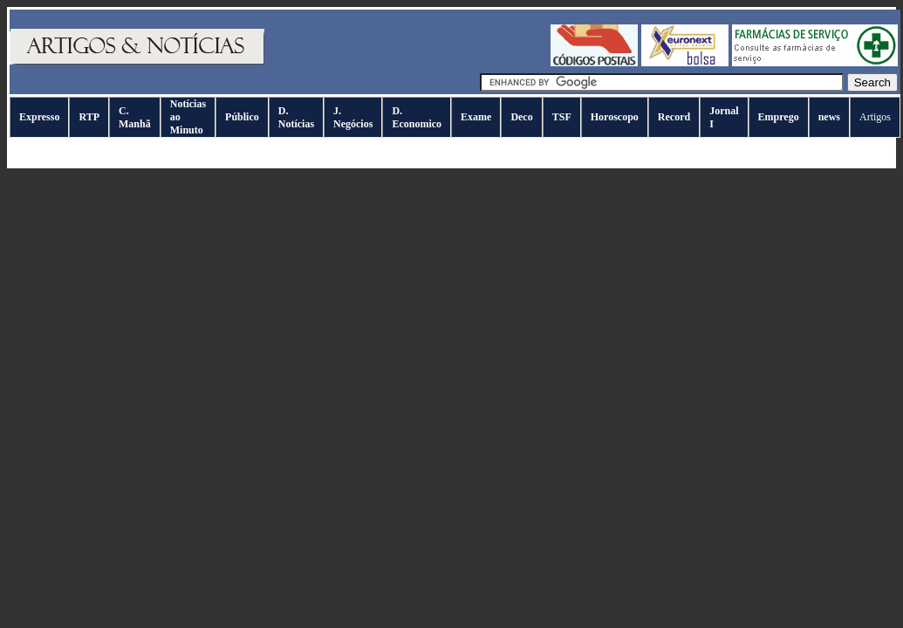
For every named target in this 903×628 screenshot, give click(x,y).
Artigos (875, 117)
